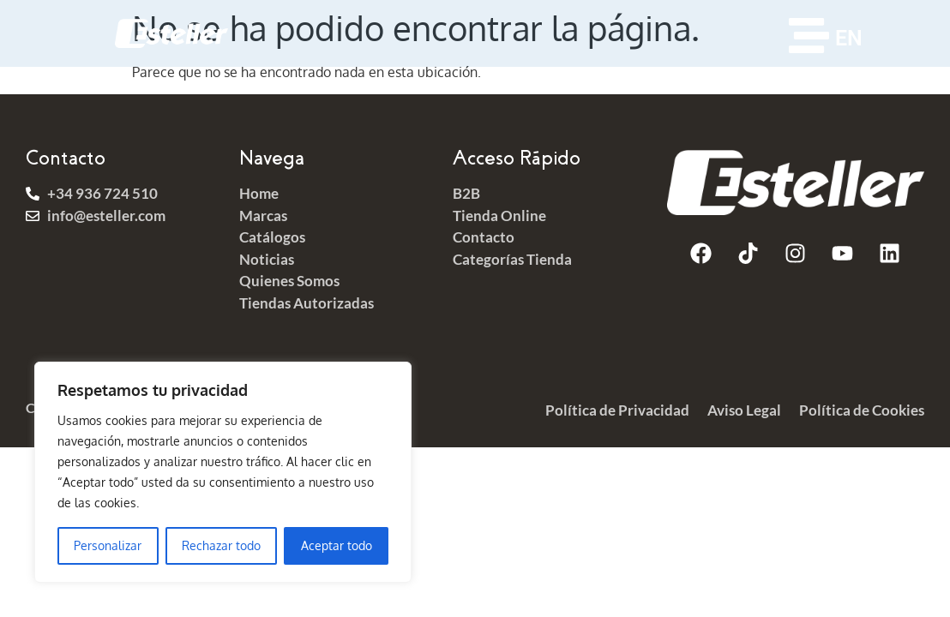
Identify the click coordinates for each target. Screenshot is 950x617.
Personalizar (107, 545)
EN (849, 38)
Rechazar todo (221, 545)
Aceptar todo (336, 545)
